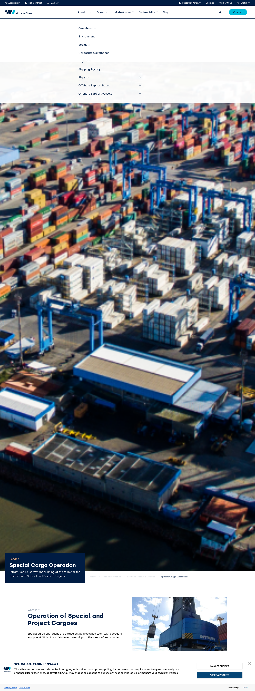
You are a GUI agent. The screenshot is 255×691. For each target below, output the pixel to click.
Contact (238, 12)
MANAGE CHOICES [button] (219, 666)
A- (48, 3)
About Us (83, 12)
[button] (250, 663)
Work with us (225, 3)
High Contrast (33, 3)
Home (93, 576)
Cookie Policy (24, 687)
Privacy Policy (10, 687)
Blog (165, 12)
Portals (243, 23)
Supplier (210, 3)
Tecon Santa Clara (200, 23)
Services (156, 23)
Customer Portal (190, 3)
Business (102, 12)
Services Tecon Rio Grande (141, 576)
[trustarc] (245, 687)
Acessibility (12, 3)
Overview (117, 23)
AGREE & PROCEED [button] (219, 675)
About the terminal (137, 23)
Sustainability (147, 12)
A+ (57, 3)
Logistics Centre (225, 23)
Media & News (123, 12)
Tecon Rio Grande (112, 576)
